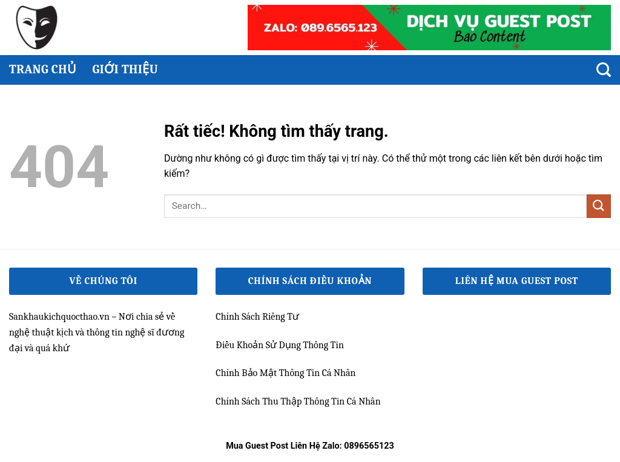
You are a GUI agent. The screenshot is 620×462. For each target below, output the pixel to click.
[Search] (603, 70)
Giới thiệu (125, 69)
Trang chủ (42, 69)
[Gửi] (599, 206)
